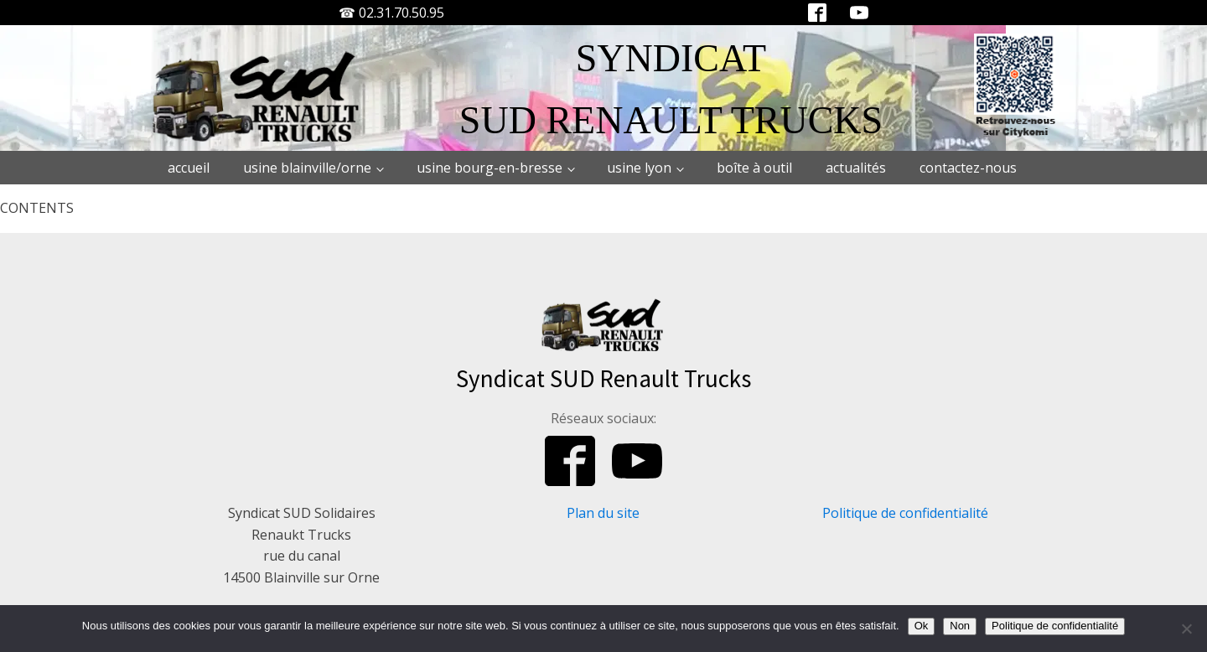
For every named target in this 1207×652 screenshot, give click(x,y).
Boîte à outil (754, 167)
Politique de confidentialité (905, 513)
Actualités (856, 167)
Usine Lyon (639, 167)
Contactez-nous (968, 167)
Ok (921, 625)
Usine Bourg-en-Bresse (489, 167)
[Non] (1186, 628)
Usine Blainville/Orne (307, 167)
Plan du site (603, 513)
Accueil (189, 167)
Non (960, 625)
